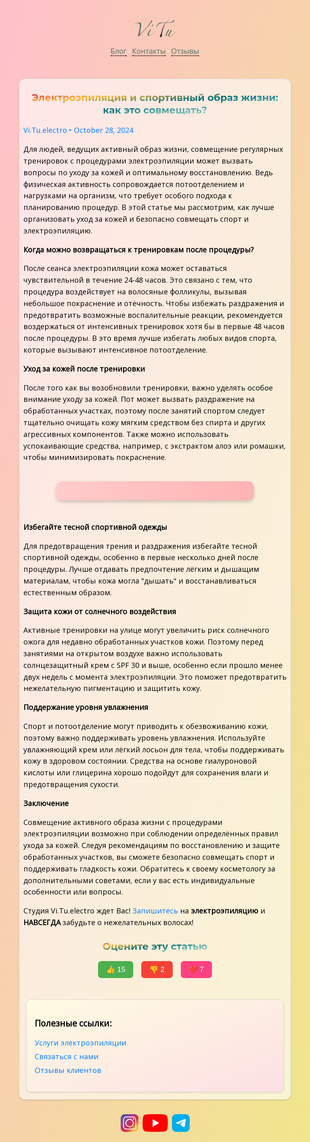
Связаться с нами (66, 1056)
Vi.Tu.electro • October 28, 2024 (78, 130)
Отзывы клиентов (68, 1070)
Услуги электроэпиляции (80, 1043)
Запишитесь (155, 910)
